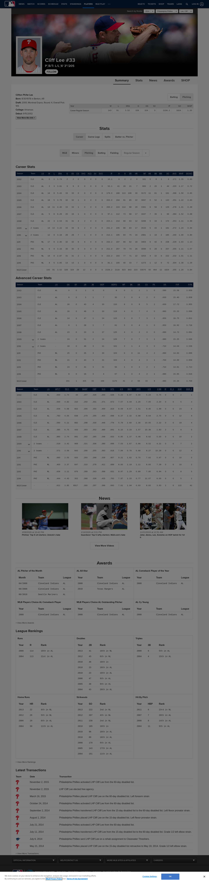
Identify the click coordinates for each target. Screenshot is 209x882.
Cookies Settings (150, 876)
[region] (104, 877)
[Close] (204, 876)
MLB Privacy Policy (54, 879)
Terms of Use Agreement (77, 879)
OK (170, 876)
